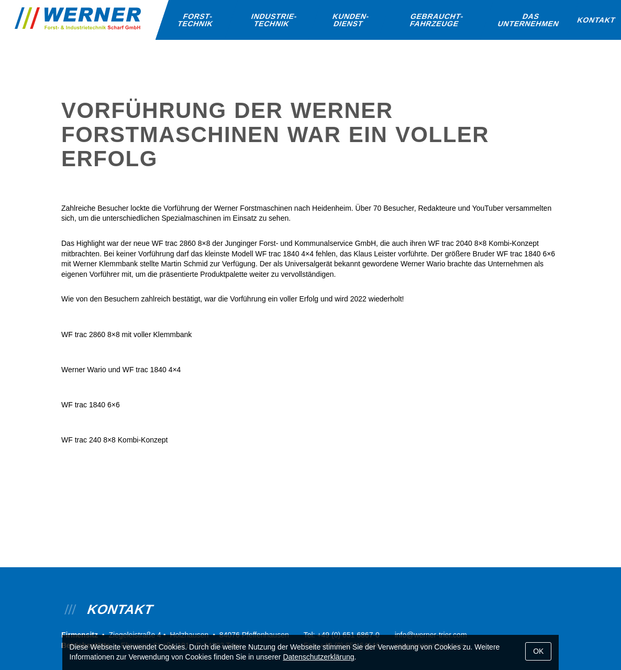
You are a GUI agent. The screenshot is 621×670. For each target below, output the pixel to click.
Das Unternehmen (529, 20)
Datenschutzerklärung (318, 657)
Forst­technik (195, 20)
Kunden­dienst (350, 20)
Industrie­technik (274, 20)
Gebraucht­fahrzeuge (437, 20)
